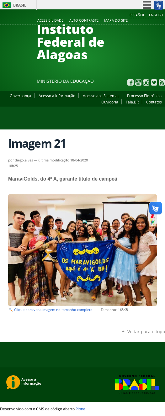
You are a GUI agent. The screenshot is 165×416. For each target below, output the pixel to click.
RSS (162, 82)
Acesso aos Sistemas (101, 95)
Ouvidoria (109, 101)
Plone (80, 408)
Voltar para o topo (146, 331)
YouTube (138, 82)
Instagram (146, 82)
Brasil (19, 5)
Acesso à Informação (57, 95)
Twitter (154, 82)
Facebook (130, 82)
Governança (20, 95)
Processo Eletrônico (144, 95)
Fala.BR (132, 101)
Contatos (154, 101)
